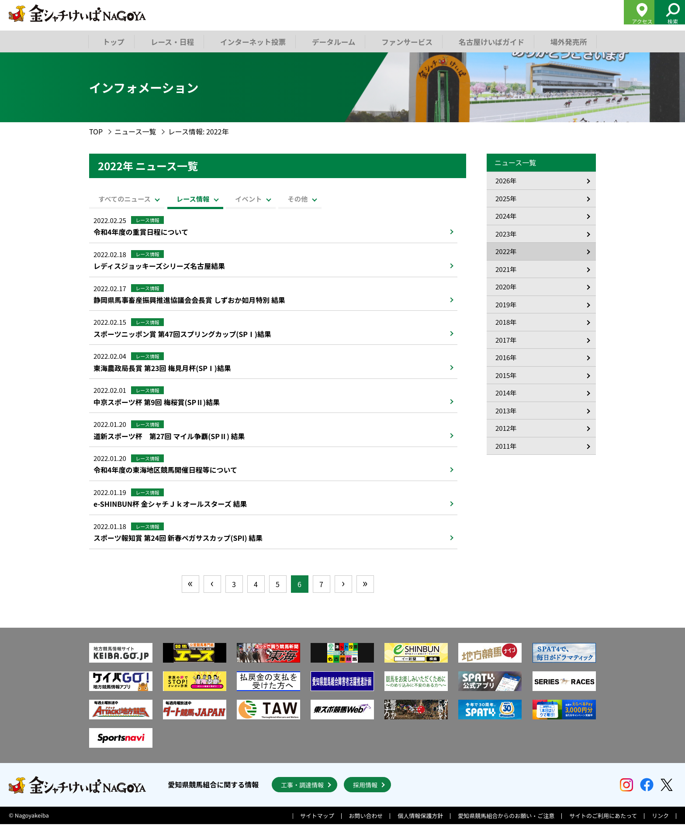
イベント (285, 198)
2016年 (505, 357)
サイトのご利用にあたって (603, 817)
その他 (349, 198)
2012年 (505, 428)
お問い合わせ (366, 817)
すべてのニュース (130, 198)
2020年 (505, 286)
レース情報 (214, 198)
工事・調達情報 (302, 785)
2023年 (505, 233)
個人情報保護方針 (420, 817)
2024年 (505, 215)
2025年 (505, 198)
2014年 (505, 392)
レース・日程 (172, 41)
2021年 (505, 269)
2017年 (505, 339)
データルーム (332, 41)
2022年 (505, 251)
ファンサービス (404, 41)
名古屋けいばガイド (488, 41)
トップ (113, 41)
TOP (96, 131)
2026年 (505, 180)
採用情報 (365, 785)
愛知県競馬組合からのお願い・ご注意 (506, 817)
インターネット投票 (252, 41)
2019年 (505, 304)
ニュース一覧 (135, 131)
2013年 (505, 410)
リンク (660, 817)
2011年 (505, 445)
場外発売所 (564, 41)
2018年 (505, 322)
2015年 (505, 375)
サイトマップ (317, 817)
